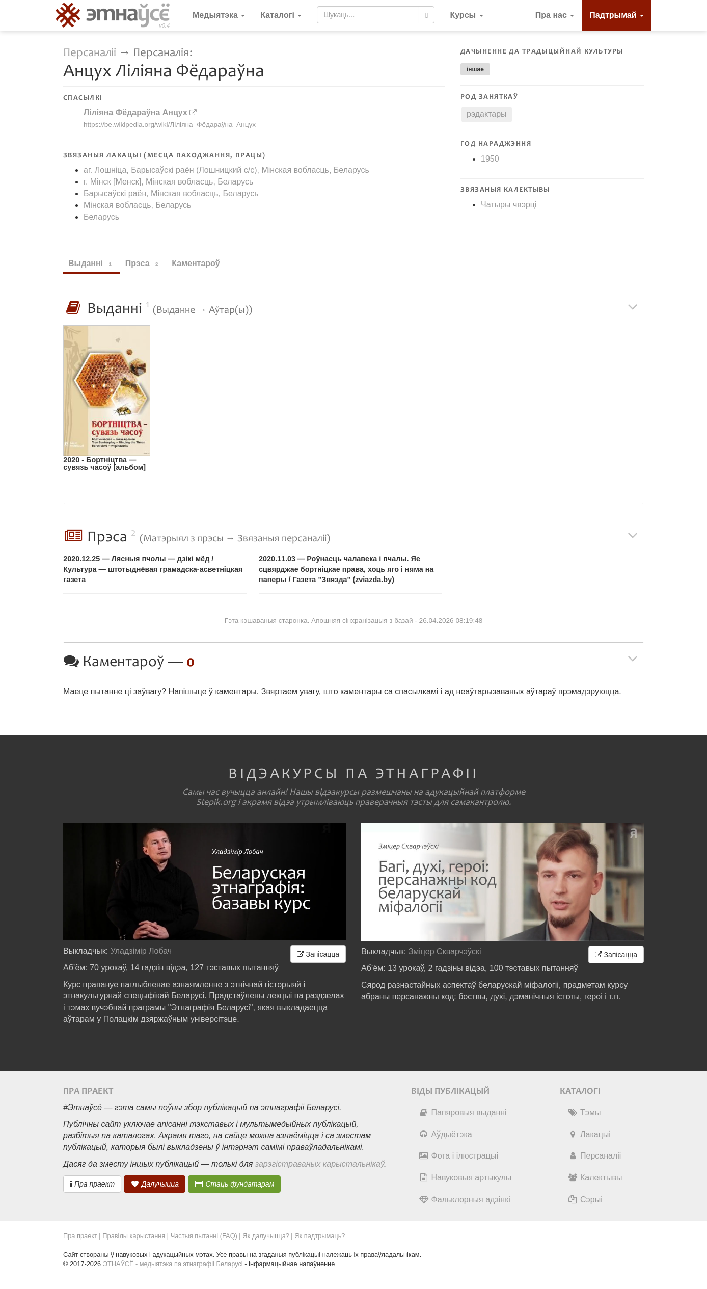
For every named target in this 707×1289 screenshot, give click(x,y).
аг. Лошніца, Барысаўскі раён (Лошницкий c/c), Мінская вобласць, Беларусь (226, 170)
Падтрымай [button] (616, 15)
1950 (490, 158)
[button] (466, 15)
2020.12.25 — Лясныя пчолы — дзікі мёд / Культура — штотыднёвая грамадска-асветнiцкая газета (152, 569)
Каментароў (200, 263)
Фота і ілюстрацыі (458, 1155)
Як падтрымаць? (319, 1236)
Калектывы (594, 1177)
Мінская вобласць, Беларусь (137, 205)
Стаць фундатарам (235, 1184)
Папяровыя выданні (463, 1112)
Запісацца (318, 954)
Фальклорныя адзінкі (464, 1199)
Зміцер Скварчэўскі (445, 951)
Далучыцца (154, 1184)
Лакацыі (589, 1134)
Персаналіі (89, 52)
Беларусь (101, 217)
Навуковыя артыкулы (465, 1177)
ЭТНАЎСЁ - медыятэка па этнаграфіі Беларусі (173, 1264)
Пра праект (92, 1184)
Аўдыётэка (445, 1134)
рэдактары (487, 114)
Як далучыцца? (265, 1236)
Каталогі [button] (281, 15)
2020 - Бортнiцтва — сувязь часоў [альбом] (104, 463)
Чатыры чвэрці (509, 204)
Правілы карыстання (133, 1236)
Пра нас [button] (555, 15)
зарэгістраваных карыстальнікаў (319, 1164)
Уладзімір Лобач (141, 950)
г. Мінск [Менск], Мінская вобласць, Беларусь (168, 181)
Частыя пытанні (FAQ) (204, 1236)
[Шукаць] (426, 14)
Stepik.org (216, 802)
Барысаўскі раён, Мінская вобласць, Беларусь (171, 193)
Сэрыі (585, 1199)
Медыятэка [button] (219, 15)
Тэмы (584, 1112)
